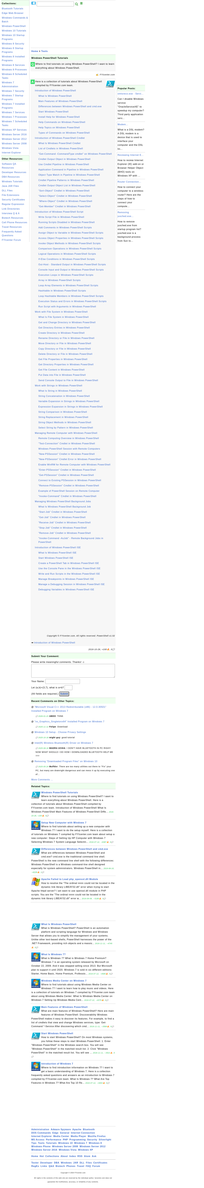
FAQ (88, 1169)
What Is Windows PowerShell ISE (57, 553)
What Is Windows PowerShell (55, 96)
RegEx (35, 1169)
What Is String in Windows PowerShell (60, 391)
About (64, 1159)
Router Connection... (129, 182)
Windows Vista (10, 148)
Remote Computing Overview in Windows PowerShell (68, 438)
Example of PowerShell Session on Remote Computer (69, 491)
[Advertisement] (15, 285)
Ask (94, 1159)
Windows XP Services (14, 130)
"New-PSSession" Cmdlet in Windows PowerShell (66, 454)
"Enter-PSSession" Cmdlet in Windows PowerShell (67, 470)
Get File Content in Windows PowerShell (61, 370)
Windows (66, 1165)
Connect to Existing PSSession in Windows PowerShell (69, 480)
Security (92, 1142)
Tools (44, 51)
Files (89, 1165)
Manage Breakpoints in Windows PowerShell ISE (66, 579)
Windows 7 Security (13, 91)
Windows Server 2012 (14, 139)
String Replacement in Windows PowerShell (63, 417)
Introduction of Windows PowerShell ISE (58, 547)
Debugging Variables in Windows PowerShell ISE (66, 589)
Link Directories (11, 209)
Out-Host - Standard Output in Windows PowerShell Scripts (72, 264)
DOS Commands (41, 1135)
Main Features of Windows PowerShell (60, 101)
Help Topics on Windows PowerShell (59, 127)
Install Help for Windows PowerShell (59, 117)
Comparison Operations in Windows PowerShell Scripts (69, 248)
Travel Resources (12, 227)
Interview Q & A (11, 213)
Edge (55, 1135)
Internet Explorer (11, 152)
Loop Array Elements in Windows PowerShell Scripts (68, 285)
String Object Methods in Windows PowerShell (64, 422)
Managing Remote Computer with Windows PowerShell (66, 433)
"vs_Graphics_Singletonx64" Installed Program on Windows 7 (69, 724)
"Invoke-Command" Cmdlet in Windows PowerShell (67, 496)
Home (34, 51)
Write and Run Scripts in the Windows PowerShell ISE (69, 574)
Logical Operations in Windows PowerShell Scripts (67, 254)
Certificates (100, 1165)
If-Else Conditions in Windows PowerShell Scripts (66, 259)
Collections (52, 1159)
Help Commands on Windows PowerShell (61, 122)
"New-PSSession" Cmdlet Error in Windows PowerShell (69, 459)
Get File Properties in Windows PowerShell (62, 359)
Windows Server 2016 (14, 134)
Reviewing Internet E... (131, 155)
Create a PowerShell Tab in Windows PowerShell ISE (68, 563)
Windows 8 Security (13, 43)
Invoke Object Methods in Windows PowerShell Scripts (69, 243)
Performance (53, 1142)
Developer (46, 1165)
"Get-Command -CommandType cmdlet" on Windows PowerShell (75, 154)
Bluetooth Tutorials (12, 8)
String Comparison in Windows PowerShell (62, 412)
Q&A (51, 1169)
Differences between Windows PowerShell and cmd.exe (70, 106)
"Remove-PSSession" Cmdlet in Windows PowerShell (68, 485)
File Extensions (10, 195)
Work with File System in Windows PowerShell (61, 312)
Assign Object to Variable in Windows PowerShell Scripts (70, 233)
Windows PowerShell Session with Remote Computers (69, 449)
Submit (64, 696)
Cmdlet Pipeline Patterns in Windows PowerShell (66, 180)
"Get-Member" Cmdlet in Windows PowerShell (64, 206)
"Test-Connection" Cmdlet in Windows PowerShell (66, 443)
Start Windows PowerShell (53, 111)
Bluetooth (89, 1132)
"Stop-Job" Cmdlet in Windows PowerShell (62, 528)
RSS (80, 1159)
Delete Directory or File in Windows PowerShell (65, 354)
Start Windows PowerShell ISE (55, 558)
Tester (35, 1165)
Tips (34, 1146)
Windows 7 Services (13, 112)
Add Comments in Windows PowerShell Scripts (65, 227)
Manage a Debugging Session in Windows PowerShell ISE (71, 584)
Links (44, 1169)
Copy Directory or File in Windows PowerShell (64, 349)
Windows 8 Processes (14, 69)
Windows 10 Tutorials (14, 30)
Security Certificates (13, 199)
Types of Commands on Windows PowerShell (64, 133)
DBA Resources (11, 177)
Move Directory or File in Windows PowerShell (64, 343)
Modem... (123, 124)
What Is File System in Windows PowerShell (63, 317)
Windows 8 (95, 1146)
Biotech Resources (12, 218)
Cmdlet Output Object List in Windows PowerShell (66, 185)
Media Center (61, 1139)
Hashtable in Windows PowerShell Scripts (62, 290)
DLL (82, 1165)
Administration (40, 1132)
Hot (42, 1159)
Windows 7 (80, 1146)
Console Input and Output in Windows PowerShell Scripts (71, 270)
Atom (87, 1159)
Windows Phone (41, 1149)
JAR (75, 1165)
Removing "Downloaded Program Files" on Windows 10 (66, 764)
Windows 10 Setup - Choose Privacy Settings (60, 735)
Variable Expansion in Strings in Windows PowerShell (68, 401)
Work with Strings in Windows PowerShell (58, 385)
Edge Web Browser (13, 13)
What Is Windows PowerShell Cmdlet (59, 143)
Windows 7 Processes (14, 117)
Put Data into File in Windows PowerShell (62, 375)
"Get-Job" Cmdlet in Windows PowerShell (62, 517)
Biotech (60, 1169)
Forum (96, 1169)
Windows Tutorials (12, 181)
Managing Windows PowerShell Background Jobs (63, 501)
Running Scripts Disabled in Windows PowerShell (66, 222)
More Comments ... (42, 782)
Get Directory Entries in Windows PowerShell (64, 327)
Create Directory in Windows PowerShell (61, 333)
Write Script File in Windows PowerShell (61, 217)
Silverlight (105, 1142)
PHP (65, 1142)
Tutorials (51, 1146)
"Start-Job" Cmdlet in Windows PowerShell (62, 512)
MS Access (37, 1142)
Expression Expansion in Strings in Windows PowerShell (70, 406)
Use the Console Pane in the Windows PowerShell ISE (69, 568)
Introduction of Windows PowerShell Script (59, 212)
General (64, 1135)
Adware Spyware (61, 1132)
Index (72, 1159)
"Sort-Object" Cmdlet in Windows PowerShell (64, 191)
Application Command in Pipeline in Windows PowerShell (70, 169)
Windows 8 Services (13, 65)
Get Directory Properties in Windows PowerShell (66, 364)
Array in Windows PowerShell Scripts (59, 280)
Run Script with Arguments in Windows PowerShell (67, 306)
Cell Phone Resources (14, 222)
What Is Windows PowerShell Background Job (64, 506)
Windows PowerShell (14, 26)
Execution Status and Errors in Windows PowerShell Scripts (72, 301)
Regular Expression (13, 204)
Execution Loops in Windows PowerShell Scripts (65, 275)
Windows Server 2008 (14, 143)
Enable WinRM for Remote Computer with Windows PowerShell (74, 464)
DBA (56, 1165)
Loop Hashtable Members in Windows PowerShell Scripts (71, 296)
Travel (80, 1169)
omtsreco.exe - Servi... (131, 93)
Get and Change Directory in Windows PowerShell (67, 322)
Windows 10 (65, 1146)
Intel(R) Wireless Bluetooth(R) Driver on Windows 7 (64, 746)
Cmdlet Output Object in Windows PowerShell (64, 159)
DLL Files (7, 190)
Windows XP (85, 1152)
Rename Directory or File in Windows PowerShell (66, 338)
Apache (76, 1132)
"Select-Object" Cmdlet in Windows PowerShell (65, 196)
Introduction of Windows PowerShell (55, 90)
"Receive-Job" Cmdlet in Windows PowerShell (64, 522)
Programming (77, 1142)
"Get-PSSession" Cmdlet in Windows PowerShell (66, 475)
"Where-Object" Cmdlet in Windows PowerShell (65, 201)
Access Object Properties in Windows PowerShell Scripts (70, 238)
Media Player (78, 1139)
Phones (71, 1169)
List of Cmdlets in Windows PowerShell (60, 148)
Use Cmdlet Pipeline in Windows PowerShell (63, 164)
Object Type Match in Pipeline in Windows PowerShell (69, 175)
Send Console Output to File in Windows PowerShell (68, 380)
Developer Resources (14, 172)
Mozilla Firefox (97, 1139)
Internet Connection (83, 1135)
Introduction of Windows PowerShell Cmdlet (60, 138)
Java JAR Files (10, 186)
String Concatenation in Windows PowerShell (64, 396)
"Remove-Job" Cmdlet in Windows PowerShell (64, 533)
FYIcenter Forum (11, 240)
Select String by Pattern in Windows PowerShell (65, 427)
